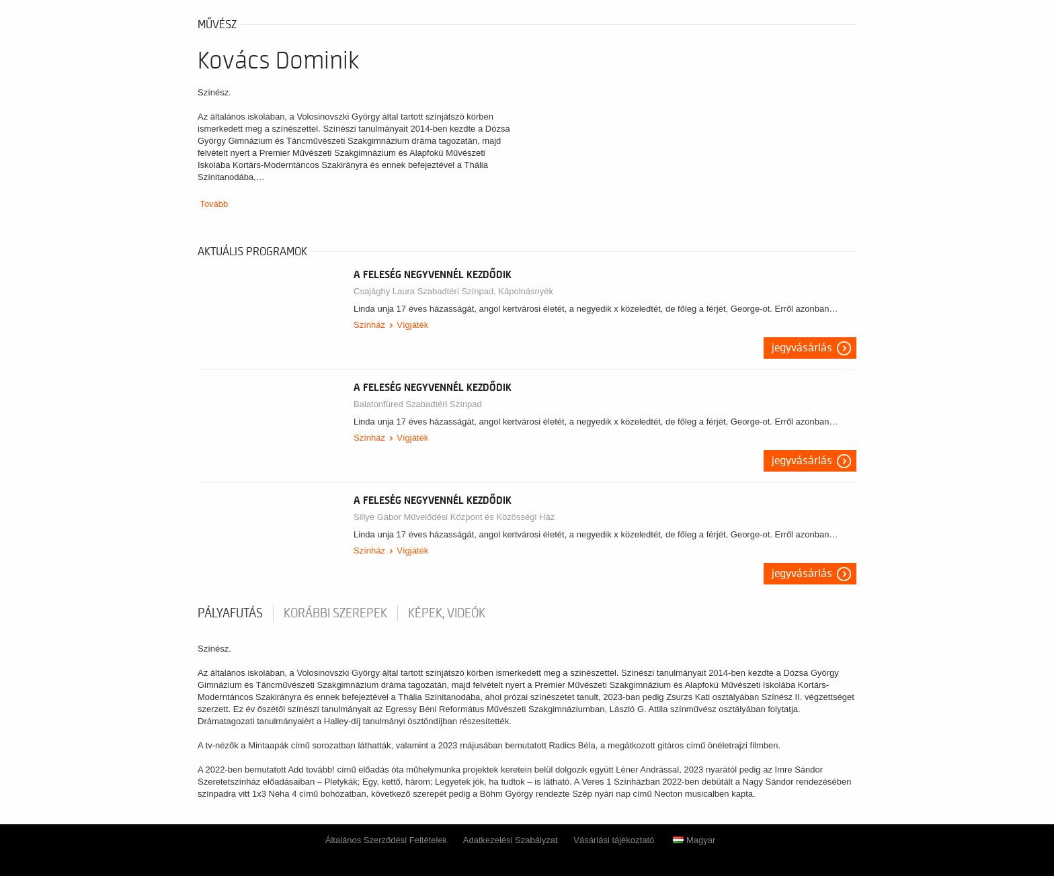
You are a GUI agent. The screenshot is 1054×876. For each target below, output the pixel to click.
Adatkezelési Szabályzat (510, 840)
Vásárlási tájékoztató (613, 840)
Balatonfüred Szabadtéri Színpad (418, 404)
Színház (369, 325)
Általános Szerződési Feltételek (386, 840)
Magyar (694, 840)
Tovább (214, 204)
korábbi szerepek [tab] (335, 613)
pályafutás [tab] (230, 613)
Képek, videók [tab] (446, 613)
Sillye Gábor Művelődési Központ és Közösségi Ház (454, 517)
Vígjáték (412, 325)
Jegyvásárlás (802, 348)
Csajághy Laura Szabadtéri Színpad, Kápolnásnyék (453, 291)
